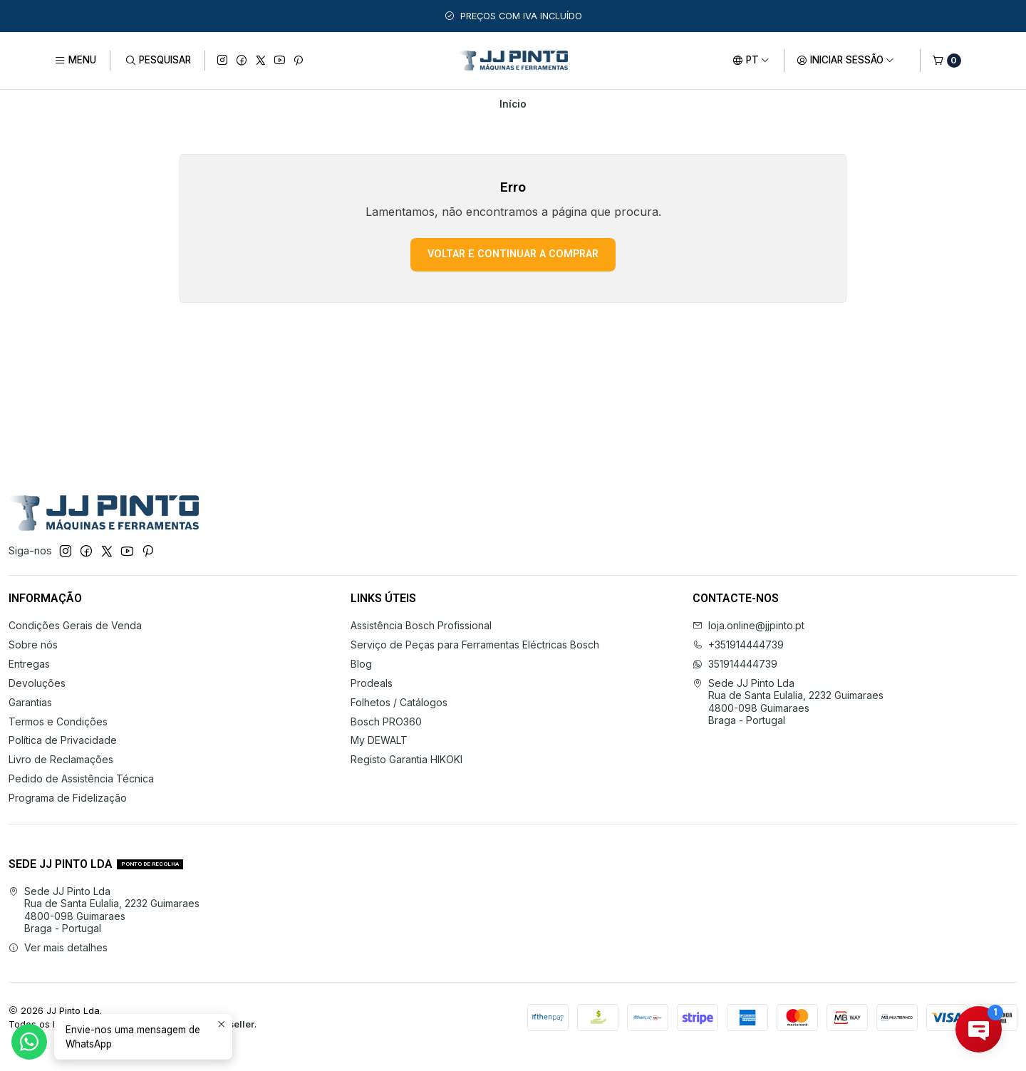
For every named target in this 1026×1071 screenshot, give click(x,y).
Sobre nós (33, 644)
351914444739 (735, 664)
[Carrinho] (946, 60)
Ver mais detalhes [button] (58, 947)
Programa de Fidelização (68, 798)
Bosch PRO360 (386, 721)
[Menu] (75, 61)
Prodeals (372, 683)
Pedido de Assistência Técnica (81, 778)
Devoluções (37, 683)
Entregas (29, 664)
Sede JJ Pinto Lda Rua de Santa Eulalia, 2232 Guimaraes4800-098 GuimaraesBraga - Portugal (788, 702)
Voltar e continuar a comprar (513, 254)
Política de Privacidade (63, 740)
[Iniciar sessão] (845, 61)
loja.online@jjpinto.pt (748, 625)
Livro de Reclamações (61, 759)
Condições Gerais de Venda (75, 625)
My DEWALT (379, 740)
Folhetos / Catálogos (399, 702)
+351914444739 (738, 644)
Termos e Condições (58, 721)
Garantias (30, 702)
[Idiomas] (751, 61)
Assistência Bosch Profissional (421, 625)
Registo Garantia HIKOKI (406, 759)
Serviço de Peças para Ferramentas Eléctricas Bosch (475, 644)
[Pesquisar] (157, 61)
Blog (361, 664)
